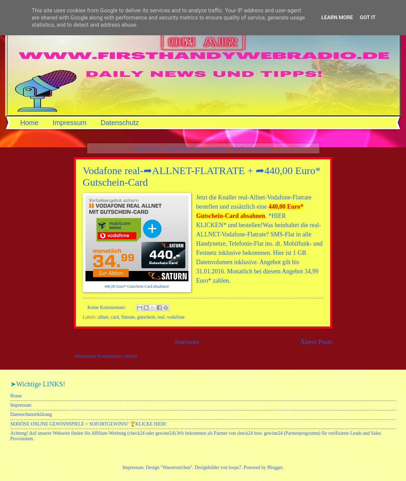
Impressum (69, 122)
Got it (367, 17)
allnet (103, 317)
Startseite (187, 341)
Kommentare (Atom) (117, 356)
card (115, 317)
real (161, 317)
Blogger (274, 467)
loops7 (235, 467)
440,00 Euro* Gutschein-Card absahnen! (136, 286)
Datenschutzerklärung (31, 414)
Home (29, 122)
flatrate (128, 317)
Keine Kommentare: (107, 307)
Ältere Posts (316, 341)
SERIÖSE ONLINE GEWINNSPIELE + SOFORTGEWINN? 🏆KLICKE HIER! (88, 424)
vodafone (176, 317)
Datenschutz (120, 122)
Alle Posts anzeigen (251, 148)
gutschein (146, 317)
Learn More (337, 17)
